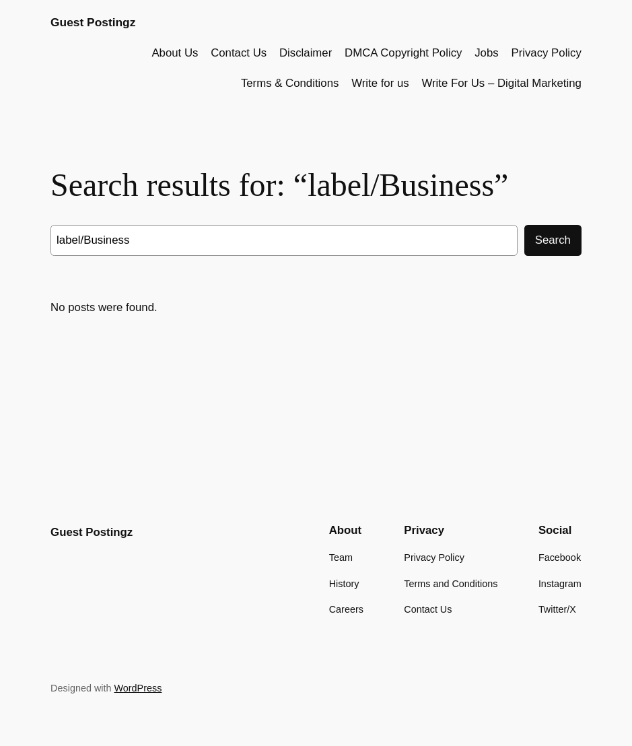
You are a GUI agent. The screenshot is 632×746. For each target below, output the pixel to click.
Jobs (486, 52)
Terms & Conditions (290, 83)
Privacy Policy (546, 52)
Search (553, 240)
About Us (174, 52)
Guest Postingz (92, 22)
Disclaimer (305, 52)
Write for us (380, 83)
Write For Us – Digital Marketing (501, 83)
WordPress (138, 688)
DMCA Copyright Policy (403, 52)
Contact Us (239, 52)
